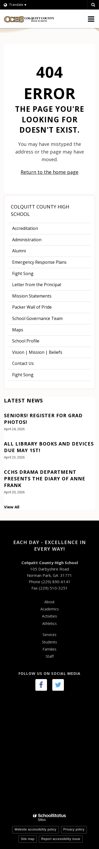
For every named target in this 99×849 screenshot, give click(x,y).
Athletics (49, 623)
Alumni (19, 251)
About (49, 601)
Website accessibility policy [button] (35, 829)
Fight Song (23, 273)
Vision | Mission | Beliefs (37, 352)
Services (49, 634)
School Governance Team (37, 318)
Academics (49, 608)
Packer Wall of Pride (32, 307)
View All (11, 506)
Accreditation (25, 228)
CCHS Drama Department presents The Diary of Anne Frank (44, 478)
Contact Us (23, 363)
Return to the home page (49, 172)
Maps (17, 330)
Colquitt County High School (40, 210)
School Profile (25, 341)
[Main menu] (91, 19)
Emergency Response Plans (39, 262)
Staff (50, 656)
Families (49, 649)
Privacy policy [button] (73, 829)
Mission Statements (31, 296)
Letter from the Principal (36, 284)
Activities (49, 616)
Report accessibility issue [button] (60, 839)
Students (49, 641)
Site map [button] (27, 839)
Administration (26, 240)
